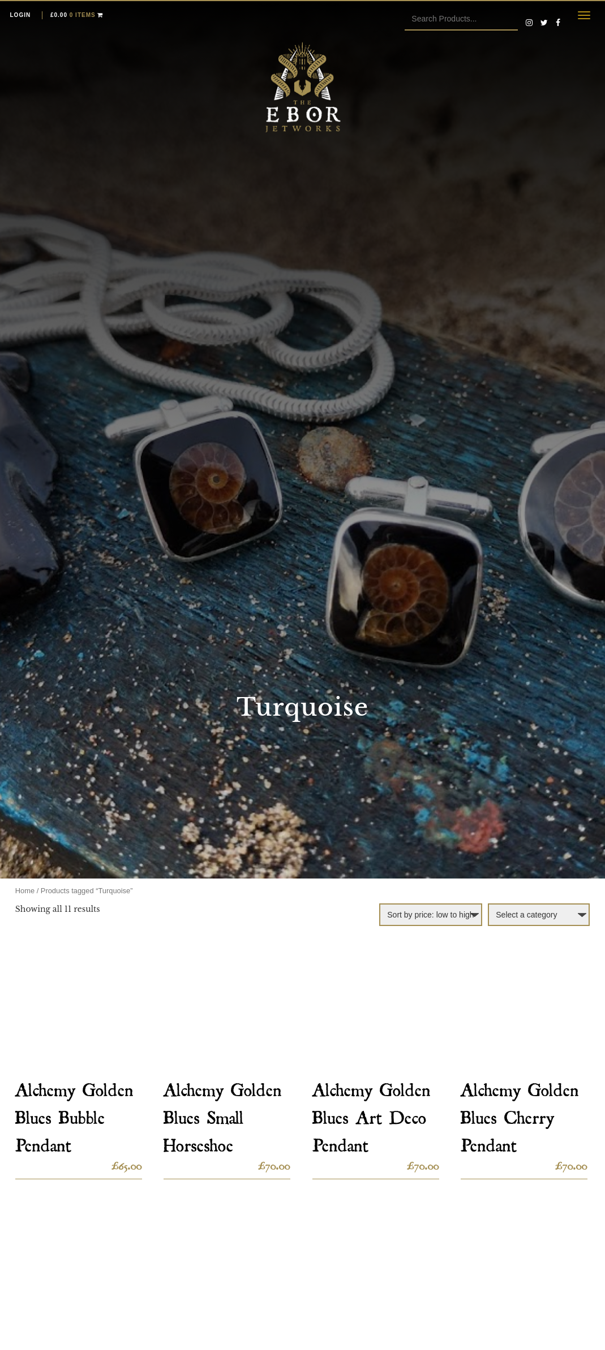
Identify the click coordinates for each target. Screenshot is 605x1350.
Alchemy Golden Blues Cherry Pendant (520, 1114)
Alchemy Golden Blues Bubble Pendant (74, 1114)
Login (20, 15)
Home (25, 890)
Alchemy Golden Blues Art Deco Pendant (371, 1114)
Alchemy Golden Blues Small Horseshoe (223, 1114)
